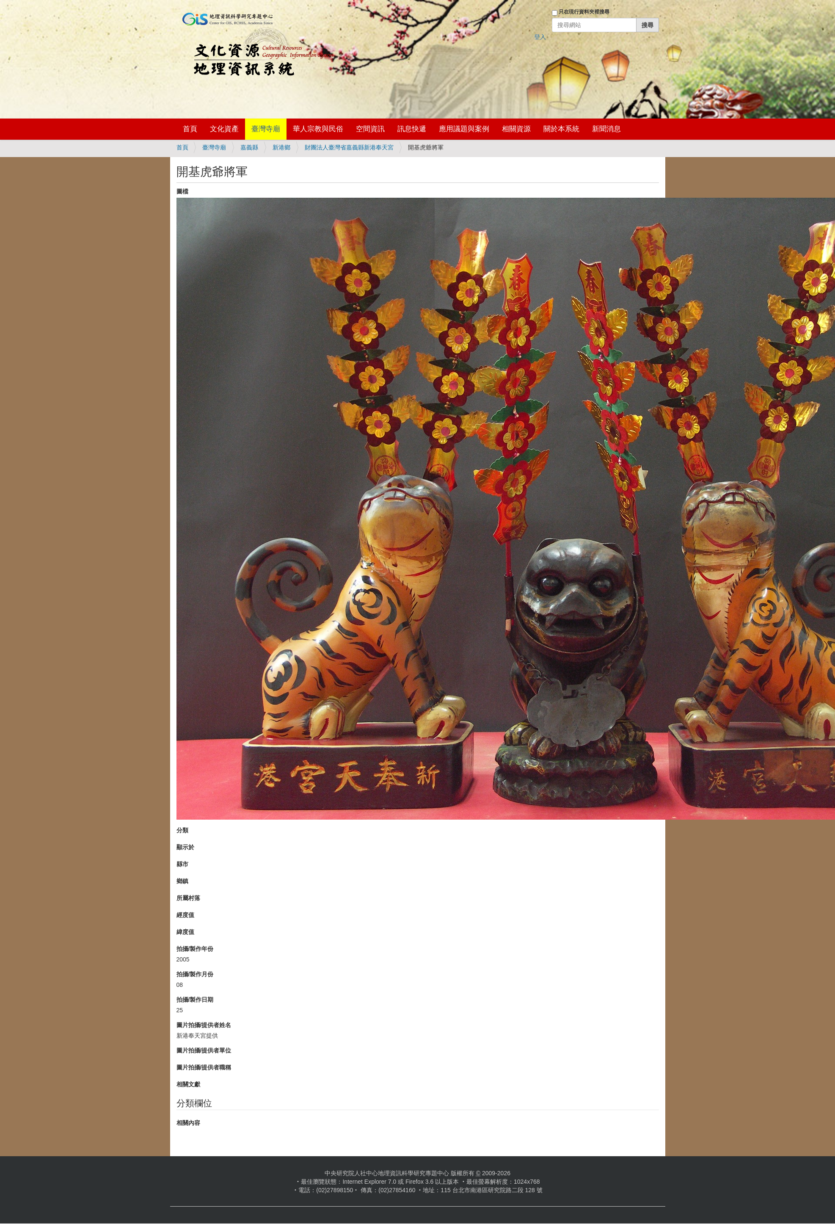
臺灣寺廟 (265, 129)
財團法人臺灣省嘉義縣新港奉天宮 (349, 147)
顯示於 (185, 847)
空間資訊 (370, 129)
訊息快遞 (411, 129)
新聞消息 (606, 129)
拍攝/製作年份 (195, 948)
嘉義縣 (249, 147)
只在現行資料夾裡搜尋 (584, 12)
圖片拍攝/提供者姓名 (203, 1025)
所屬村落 (188, 898)
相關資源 (516, 129)
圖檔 (182, 191)
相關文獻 (188, 1084)
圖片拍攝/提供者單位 (203, 1050)
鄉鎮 (182, 881)
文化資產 (224, 129)
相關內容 (188, 1122)
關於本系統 (561, 129)
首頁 (190, 129)
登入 (540, 36)
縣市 (182, 864)
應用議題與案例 (464, 129)
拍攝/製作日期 (195, 999)
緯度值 (185, 931)
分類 (182, 830)
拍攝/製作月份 (195, 974)
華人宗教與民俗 (318, 129)
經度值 (185, 915)
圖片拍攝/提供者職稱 (203, 1067)
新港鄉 (281, 147)
